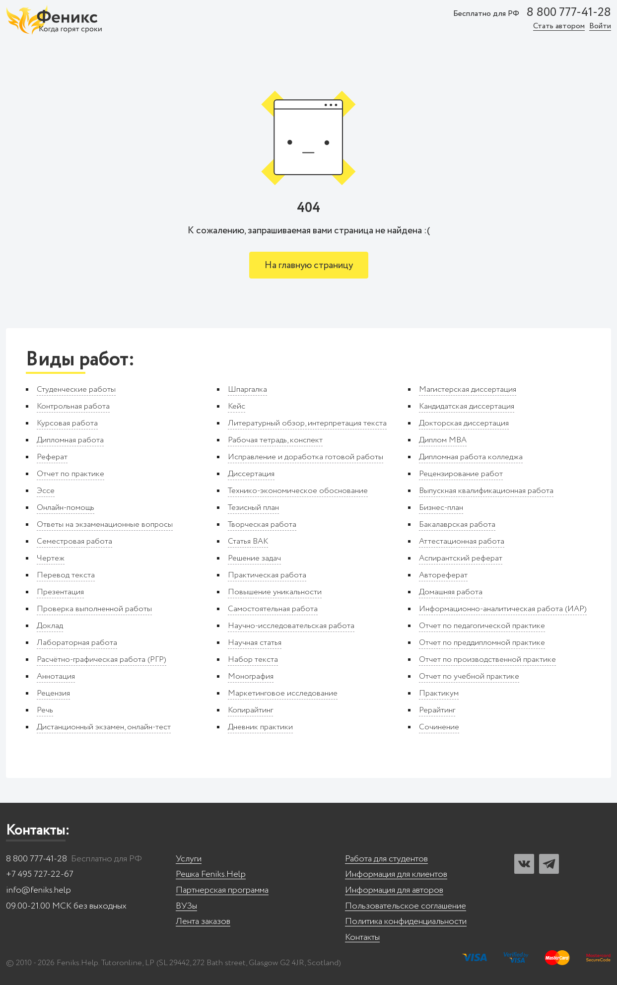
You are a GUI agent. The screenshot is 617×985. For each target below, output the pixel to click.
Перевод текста (66, 575)
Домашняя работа (450, 592)
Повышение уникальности (275, 592)
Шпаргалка (247, 389)
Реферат (52, 457)
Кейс (236, 406)
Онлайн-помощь (65, 507)
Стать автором (559, 26)
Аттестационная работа (461, 541)
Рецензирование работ (461, 474)
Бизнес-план (441, 507)
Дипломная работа (70, 440)
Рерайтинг (437, 710)
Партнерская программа (222, 890)
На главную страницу (309, 265)
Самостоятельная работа (273, 609)
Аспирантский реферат (460, 558)
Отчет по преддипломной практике (482, 642)
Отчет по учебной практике (469, 676)
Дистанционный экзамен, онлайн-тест (104, 727)
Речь (45, 710)
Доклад (50, 626)
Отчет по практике (70, 474)
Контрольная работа (73, 406)
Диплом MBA (443, 440)
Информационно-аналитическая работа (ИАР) (503, 609)
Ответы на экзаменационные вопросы (105, 524)
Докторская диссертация (464, 423)
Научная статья (254, 642)
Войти (600, 26)
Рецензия (53, 693)
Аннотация (56, 676)
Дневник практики (260, 727)
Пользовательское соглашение (405, 906)
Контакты (362, 937)
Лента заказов (203, 921)
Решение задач (254, 558)
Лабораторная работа (77, 642)
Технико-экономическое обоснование (298, 490)
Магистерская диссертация (467, 389)
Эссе (46, 490)
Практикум (439, 693)
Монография (251, 676)
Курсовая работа (67, 423)
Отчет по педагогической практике (482, 626)
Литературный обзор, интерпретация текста (307, 423)
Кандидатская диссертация (466, 406)
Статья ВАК (248, 541)
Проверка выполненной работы (94, 609)
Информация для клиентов (396, 874)
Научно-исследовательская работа (291, 626)
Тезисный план (253, 507)
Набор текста (253, 659)
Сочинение (439, 727)
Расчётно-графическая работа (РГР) (101, 659)
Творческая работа (262, 524)
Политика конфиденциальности (406, 921)
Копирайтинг (250, 710)
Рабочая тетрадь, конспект (275, 440)
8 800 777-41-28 (568, 13)
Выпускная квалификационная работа (486, 490)
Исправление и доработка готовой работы (305, 457)
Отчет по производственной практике (487, 659)
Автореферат (443, 575)
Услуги (189, 859)
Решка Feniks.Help (211, 874)
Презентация (60, 592)
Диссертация (251, 474)
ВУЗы (186, 906)
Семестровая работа (74, 541)
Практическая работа (267, 575)
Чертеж (51, 558)
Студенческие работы (76, 389)
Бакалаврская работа (457, 524)
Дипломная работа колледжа (471, 457)
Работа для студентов (386, 859)
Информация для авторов (394, 890)
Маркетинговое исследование (283, 693)
